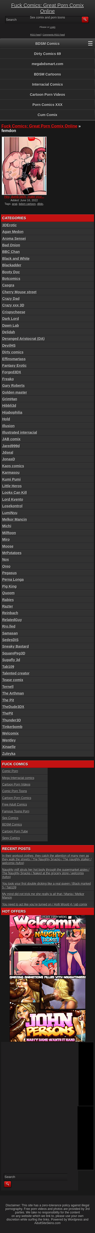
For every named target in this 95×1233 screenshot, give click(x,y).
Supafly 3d (11, 660)
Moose (7, 546)
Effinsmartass (14, 359)
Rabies (8, 600)
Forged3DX (11, 372)
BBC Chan (11, 251)
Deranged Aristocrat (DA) (23, 338)
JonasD (8, 459)
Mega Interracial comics (18, 778)
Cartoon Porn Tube (15, 831)
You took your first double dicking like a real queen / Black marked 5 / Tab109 (46, 885)
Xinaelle (9, 747)
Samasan (10, 633)
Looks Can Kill (14, 492)
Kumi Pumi (11, 479)
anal (14, 203)
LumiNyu (9, 513)
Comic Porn (10, 771)
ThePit (7, 713)
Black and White (16, 258)
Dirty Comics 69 (47, 54)
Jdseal (7, 452)
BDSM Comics (47, 44)
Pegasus (9, 573)
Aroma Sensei (14, 238)
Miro (6, 539)
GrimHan (9, 399)
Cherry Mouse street (19, 292)
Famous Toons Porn (15, 811)
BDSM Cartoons (47, 74)
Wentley (9, 740)
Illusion (8, 426)
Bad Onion (11, 245)
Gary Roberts (13, 385)
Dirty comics (13, 352)
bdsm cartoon (27, 203)
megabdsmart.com (47, 64)
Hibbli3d (9, 405)
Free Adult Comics (14, 804)
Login (52, 27)
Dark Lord (10, 318)
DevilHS (9, 345)
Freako (8, 379)
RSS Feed (35, 34)
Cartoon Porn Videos (47, 95)
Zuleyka (8, 753)
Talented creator (16, 673)
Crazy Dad (11, 298)
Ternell (8, 686)
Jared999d (11, 446)
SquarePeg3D (13, 653)
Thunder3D (11, 720)
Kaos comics (13, 466)
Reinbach (10, 613)
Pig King (9, 586)
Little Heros (12, 486)
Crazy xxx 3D (13, 305)
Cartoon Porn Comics (16, 798)
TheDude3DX (13, 707)
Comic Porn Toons (14, 791)
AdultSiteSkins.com (47, 1223)
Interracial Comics (47, 84)
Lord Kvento (12, 499)
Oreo (6, 566)
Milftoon (9, 533)
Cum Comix (48, 115)
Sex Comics (10, 818)
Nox (5, 559)
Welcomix (10, 733)
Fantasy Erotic (14, 365)
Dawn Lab (10, 325)
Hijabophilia (12, 412)
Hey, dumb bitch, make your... (24, 196)
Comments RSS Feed (54, 34)
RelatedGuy (12, 620)
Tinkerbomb (12, 727)
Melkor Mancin (14, 519)
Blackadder (11, 265)
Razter (7, 606)
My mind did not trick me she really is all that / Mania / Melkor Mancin (43, 895)
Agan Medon (13, 231)
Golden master (14, 392)
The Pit (8, 700)
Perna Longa (13, 579)
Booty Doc (11, 272)
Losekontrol (12, 506)
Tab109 (8, 666)
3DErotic (9, 225)
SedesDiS (10, 640)
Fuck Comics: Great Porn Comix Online (47, 8)
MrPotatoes (12, 553)
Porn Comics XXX (47, 105)
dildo (40, 203)
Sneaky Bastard (15, 646)
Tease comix (12, 680)
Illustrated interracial (19, 432)
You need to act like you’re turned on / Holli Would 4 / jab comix (44, 904)
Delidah (8, 332)
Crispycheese (13, 312)
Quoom (8, 593)
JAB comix (11, 439)
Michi (6, 526)
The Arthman (13, 693)
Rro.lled (8, 626)
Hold (6, 419)
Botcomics (11, 278)
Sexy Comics (11, 838)
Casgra (8, 285)
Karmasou (11, 472)
